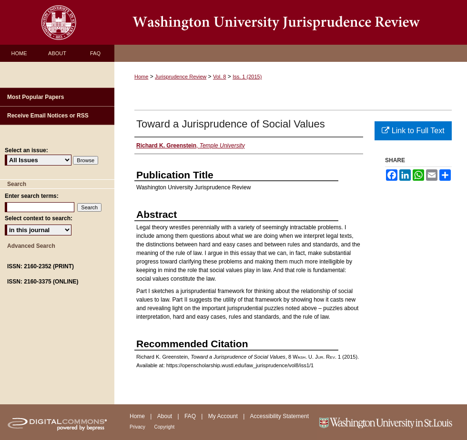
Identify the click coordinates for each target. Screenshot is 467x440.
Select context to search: (38, 218)
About (165, 416)
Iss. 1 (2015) (247, 76)
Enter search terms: (32, 196)
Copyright (164, 427)
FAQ (190, 416)
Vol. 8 (219, 76)
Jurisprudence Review (180, 76)
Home (141, 76)
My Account (223, 416)
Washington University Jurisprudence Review (290, 22)
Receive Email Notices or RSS (48, 115)
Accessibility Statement (279, 416)
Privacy (138, 427)
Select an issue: (26, 150)
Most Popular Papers (35, 97)
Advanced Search (31, 246)
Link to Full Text (413, 131)
